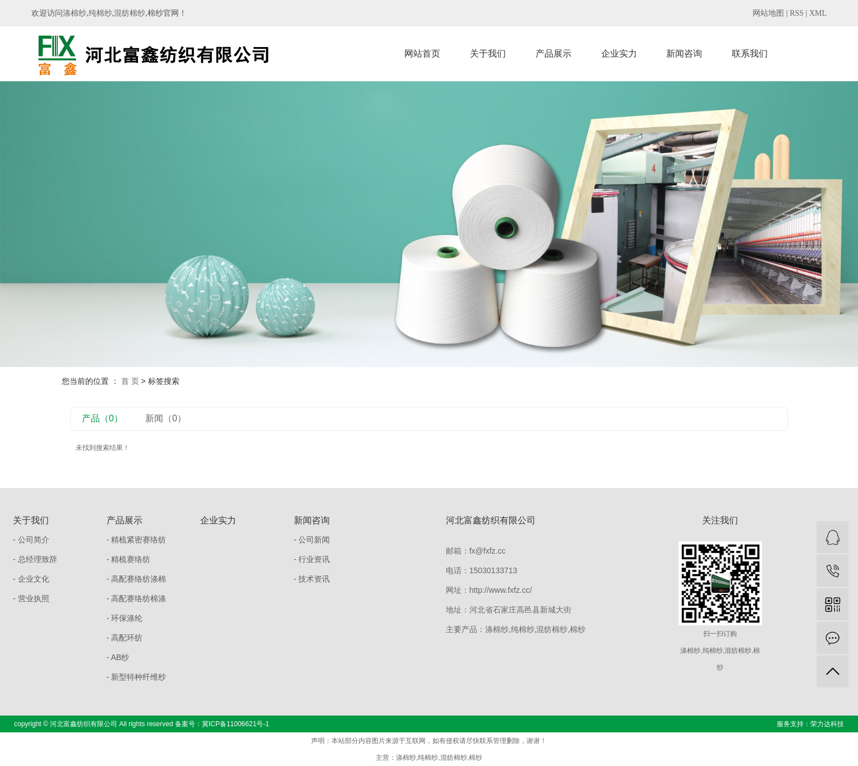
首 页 (130, 381)
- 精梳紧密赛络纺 (137, 539)
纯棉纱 (100, 13)
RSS (797, 13)
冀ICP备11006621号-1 (235, 724)
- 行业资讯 (312, 559)
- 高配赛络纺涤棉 (137, 578)
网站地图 (768, 13)
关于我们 (488, 53)
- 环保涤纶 (125, 618)
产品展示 (553, 53)
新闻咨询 (684, 53)
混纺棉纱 (129, 13)
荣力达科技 (827, 724)
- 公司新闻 (312, 539)
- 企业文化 (31, 578)
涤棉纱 (74, 13)
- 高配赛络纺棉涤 (137, 598)
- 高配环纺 (125, 637)
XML (818, 13)
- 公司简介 (31, 539)
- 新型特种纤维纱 (137, 676)
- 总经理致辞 (35, 559)
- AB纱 (118, 657)
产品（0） (102, 418)
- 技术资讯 (312, 578)
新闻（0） (165, 418)
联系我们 (750, 53)
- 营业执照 (31, 598)
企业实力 (619, 53)
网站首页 (422, 53)
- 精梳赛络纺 (129, 559)
